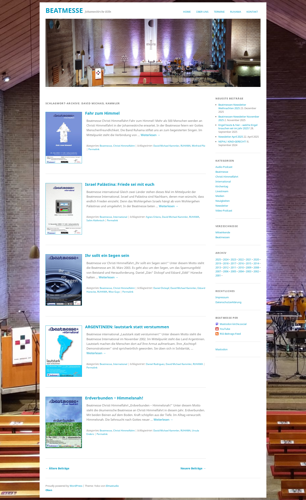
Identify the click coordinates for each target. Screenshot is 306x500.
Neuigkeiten (222, 201)
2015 (248, 263)
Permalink (93, 149)
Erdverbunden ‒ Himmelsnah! (114, 398)
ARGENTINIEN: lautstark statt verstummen (127, 326)
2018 (226, 263)
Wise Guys (114, 291)
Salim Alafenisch (95, 220)
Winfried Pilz (198, 145)
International (120, 217)
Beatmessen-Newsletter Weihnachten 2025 (232, 106)
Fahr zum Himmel (102, 113)
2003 (248, 271)
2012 (226, 267)
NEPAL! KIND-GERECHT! (232, 141)
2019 (218, 263)
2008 (256, 267)
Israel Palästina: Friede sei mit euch (119, 184)
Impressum (222, 297)
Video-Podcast (223, 210)
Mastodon (221, 349)
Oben (48, 490)
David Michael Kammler (166, 145)
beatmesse (64, 10)
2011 (233, 267)
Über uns (202, 11)
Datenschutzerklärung (228, 302)
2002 (256, 271)
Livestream (221, 191)
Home (187, 11)
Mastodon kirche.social (233, 324)
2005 (233, 271)
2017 (233, 263)
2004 (241, 271)
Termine (219, 11)
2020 (256, 259)
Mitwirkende (222, 232)
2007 (218, 271)
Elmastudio (112, 486)
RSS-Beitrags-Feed (230, 333)
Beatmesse (106, 145)
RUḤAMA (235, 11)
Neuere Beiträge (193, 468)
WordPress (76, 486)
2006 (226, 271)
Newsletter (221, 205)
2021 (248, 259)
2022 (241, 259)
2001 (218, 275)
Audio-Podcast (223, 167)
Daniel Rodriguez (155, 364)
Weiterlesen (150, 135)
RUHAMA (186, 145)
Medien (219, 196)
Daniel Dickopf (161, 288)
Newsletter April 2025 (230, 136)
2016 (241, 263)
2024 (226, 259)
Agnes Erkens (153, 217)
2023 (233, 259)
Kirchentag (221, 186)
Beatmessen (222, 237)
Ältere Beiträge (57, 468)
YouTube (225, 328)
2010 (241, 267)
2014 (256, 263)
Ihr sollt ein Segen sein (107, 255)
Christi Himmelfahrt (124, 145)
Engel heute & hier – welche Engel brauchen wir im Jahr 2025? (237, 126)
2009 (248, 267)
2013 (218, 267)
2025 (218, 259)
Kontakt (252, 11)
